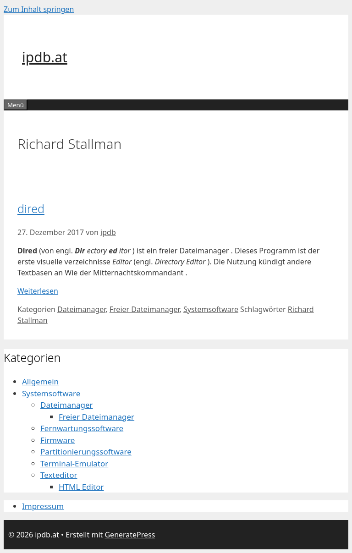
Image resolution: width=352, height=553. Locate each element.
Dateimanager (81, 309)
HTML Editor (81, 487)
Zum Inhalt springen (39, 9)
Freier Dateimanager (145, 309)
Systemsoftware (210, 309)
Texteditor (58, 475)
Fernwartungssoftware (81, 428)
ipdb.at (44, 57)
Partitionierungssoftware (86, 451)
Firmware (57, 440)
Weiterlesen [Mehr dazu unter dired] (37, 291)
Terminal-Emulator (74, 463)
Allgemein (40, 381)
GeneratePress (129, 535)
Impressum (43, 506)
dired (30, 208)
